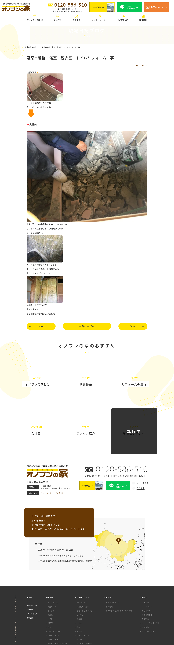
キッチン (51, 576)
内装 (49, 592)
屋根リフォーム (54, 605)
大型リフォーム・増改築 (57, 609)
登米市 (50, 515)
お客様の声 (146, 576)
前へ (41, 326)
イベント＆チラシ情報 (151, 588)
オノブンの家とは (113, 568)
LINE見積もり (32, 579)
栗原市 (41, 515)
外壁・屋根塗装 (54, 597)
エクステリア (53, 613)
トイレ (50, 584)
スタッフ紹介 (147, 572)
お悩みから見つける (84, 576)
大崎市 (60, 515)
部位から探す (82, 568)
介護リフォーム (83, 601)
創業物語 (109, 572)
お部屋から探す (83, 572)
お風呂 (50, 580)
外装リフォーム (54, 601)
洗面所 (50, 588)
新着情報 (145, 592)
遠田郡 (69, 515)
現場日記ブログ (148, 580)
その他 (50, 621)
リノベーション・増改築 (86, 613)
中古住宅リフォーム (84, 609)
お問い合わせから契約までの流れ (119, 576)
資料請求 (30, 583)
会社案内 (145, 568)
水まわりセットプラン (85, 617)
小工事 (79, 605)
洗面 (78, 592)
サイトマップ (103, 631)
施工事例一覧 (53, 568)
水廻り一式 (52, 572)
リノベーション (54, 617)
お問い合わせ (32, 571)
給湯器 (79, 597)
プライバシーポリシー (86, 631)
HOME (29, 563)
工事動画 (145, 584)
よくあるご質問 (148, 597)
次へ (132, 326)
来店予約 (30, 575)
